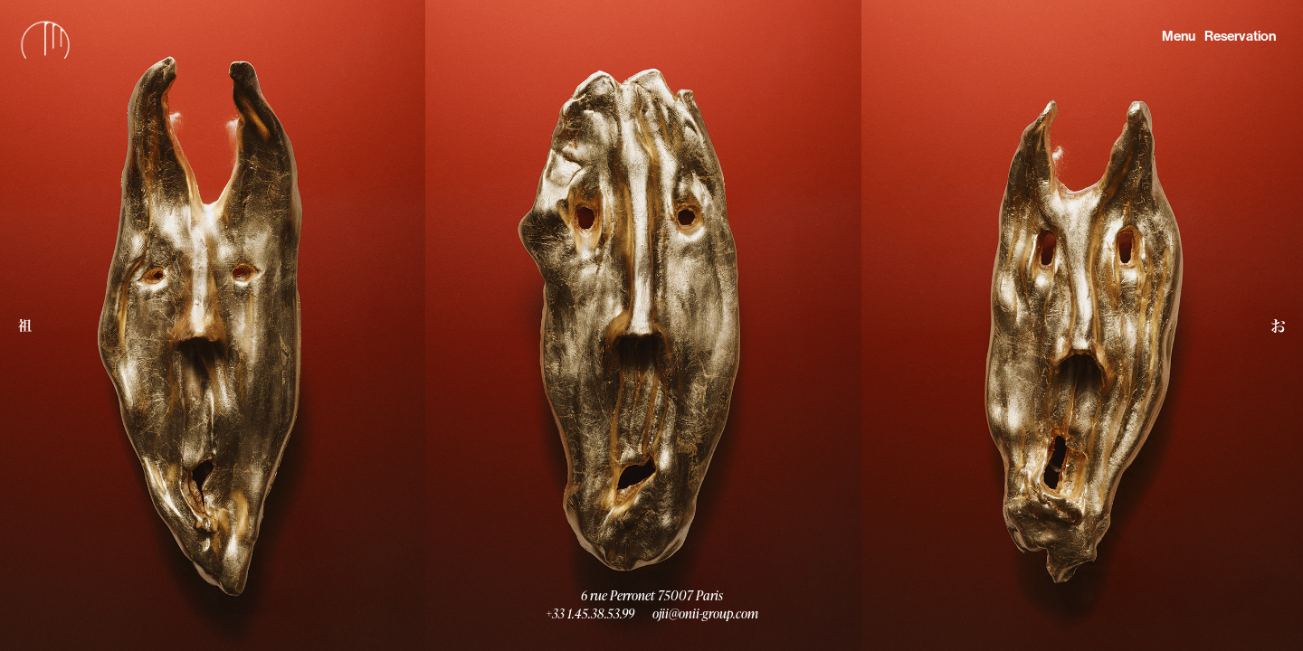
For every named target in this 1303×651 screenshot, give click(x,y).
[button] (25, 326)
